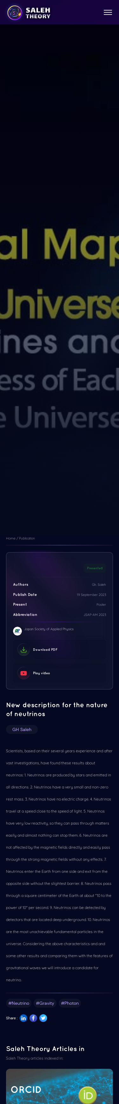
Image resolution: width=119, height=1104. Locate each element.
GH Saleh (21, 729)
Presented (95, 568)
